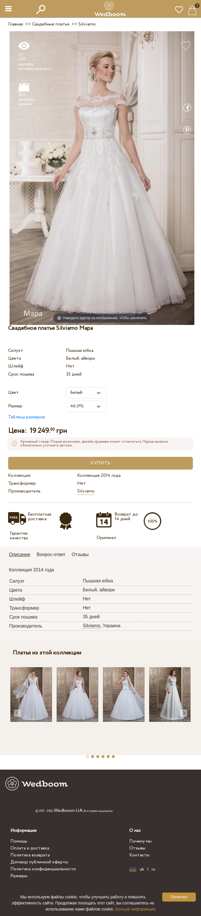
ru (153, 869)
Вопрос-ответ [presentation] (51, 554)
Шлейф (15, 366)
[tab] (21, 555)
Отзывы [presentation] (80, 554)
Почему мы (140, 841)
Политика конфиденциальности (43, 869)
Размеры (18, 876)
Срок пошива (21, 374)
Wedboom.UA (68, 810)
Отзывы (137, 848)
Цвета (14, 358)
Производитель (24, 491)
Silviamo (86, 491)
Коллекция (19, 475)
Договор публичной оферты (39, 862)
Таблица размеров (26, 417)
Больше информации (135, 909)
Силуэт (15, 350)
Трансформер (22, 483)
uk (142, 869)
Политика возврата (30, 855)
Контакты (139, 855)
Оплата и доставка (29, 848)
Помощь (18, 841)
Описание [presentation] (19, 554)
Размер (15, 406)
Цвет (13, 392)
